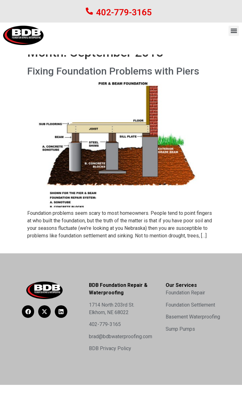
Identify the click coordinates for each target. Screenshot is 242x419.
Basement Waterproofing (193, 341)
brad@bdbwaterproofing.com (120, 361)
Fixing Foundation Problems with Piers (113, 95)
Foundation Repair (185, 317)
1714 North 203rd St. (111, 329)
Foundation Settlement (190, 329)
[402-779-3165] (89, 11)
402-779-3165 (124, 12)
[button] (234, 31)
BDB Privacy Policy (110, 373)
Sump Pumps (180, 353)
